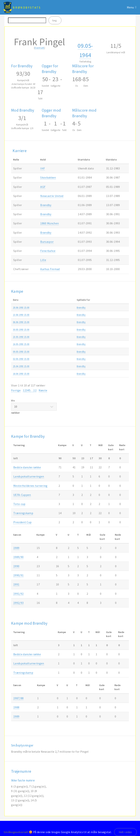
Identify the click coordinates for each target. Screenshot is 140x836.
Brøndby (45, 205)
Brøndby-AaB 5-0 (62, 336)
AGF (42, 187)
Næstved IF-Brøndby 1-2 (66, 307)
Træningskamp (23, 513)
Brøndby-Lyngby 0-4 (64, 322)
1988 (16, 707)
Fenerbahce (47, 251)
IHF (42, 168)
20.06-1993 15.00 (21, 307)
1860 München (49, 223)
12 (34, 390)
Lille (43, 260)
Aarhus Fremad (50, 269)
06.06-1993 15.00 (21, 322)
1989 (16, 548)
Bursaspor (47, 241)
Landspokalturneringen (28, 476)
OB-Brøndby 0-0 (62, 344)
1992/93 (122, 307)
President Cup (22, 522)
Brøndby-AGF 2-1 (62, 351)
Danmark (39, 47)
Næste (43, 390)
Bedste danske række (27, 467)
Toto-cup (19, 504)
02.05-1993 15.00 (21, 358)
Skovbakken (48, 177)
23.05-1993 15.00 (21, 336)
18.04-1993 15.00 (21, 373)
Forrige (16, 390)
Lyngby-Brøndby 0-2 (64, 358)
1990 (16, 566)
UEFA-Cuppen (22, 495)
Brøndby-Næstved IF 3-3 (66, 373)
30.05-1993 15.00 (21, 329)
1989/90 (18, 557)
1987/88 (18, 698)
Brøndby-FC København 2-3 (68, 314)
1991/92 (18, 593)
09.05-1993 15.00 (21, 351)
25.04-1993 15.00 (21, 366)
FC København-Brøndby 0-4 (68, 366)
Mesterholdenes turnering (30, 485)
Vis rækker (34, 406)
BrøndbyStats (27, 7)
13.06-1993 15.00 (21, 314)
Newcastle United (51, 196)
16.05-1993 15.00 (21, 344)
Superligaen (107, 307)
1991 (16, 584)
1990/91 (18, 575)
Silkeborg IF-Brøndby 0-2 (66, 329)
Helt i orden (125, 832)
